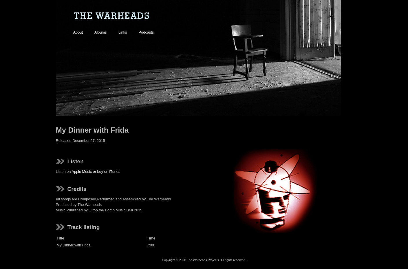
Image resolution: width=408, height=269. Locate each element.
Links (122, 32)
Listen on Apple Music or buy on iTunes (88, 171)
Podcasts (146, 32)
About (78, 32)
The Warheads (111, 16)
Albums (100, 32)
